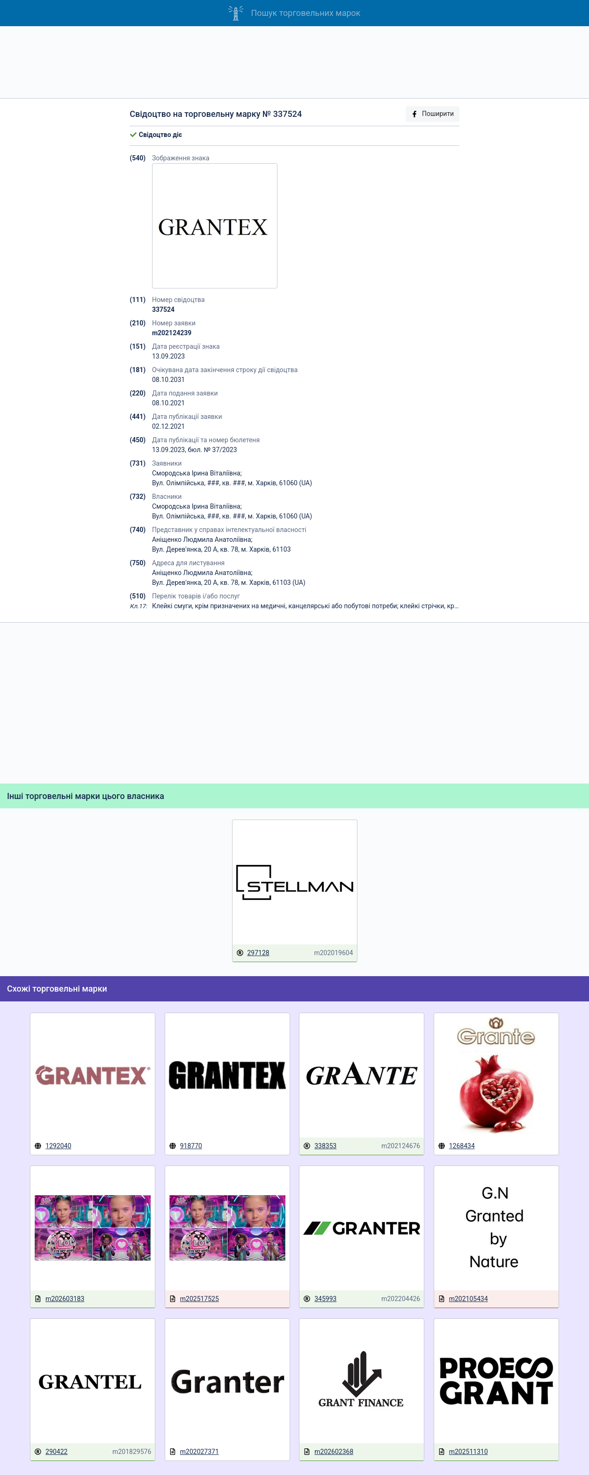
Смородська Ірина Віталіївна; (197, 473)
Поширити (432, 114)
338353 (319, 1146)
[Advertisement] (294, 62)
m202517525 (194, 1299)
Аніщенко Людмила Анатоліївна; (202, 539)
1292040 (52, 1146)
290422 (50, 1452)
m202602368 (328, 1452)
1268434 (456, 1146)
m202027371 (194, 1452)
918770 (185, 1146)
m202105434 (463, 1299)
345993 (319, 1299)
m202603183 (59, 1299)
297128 (252, 953)
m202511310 (463, 1452)
